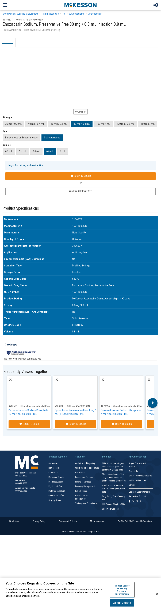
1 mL (62, 151)
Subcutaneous (52, 137)
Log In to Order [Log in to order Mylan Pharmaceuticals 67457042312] (121, 424)
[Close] (157, 594)
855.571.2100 (21, 476)
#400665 (13, 406)
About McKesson (138, 456)
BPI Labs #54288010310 (78, 406)
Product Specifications (21, 208)
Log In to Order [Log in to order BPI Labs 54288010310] (75, 424)
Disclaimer (14, 521)
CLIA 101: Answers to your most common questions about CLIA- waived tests (113, 466)
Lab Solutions (81, 491)
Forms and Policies (68, 521)
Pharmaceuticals (50, 13)
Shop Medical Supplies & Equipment (20, 13)
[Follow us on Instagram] (133, 501)
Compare (80, 112)
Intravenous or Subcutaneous (21, 137)
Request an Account (137, 496)
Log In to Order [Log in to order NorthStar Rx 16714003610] (80, 176)
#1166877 (8, 19)
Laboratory (53, 472)
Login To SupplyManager (139, 492)
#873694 (105, 406)
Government (53, 463)
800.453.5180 (21, 491)
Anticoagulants (76, 13)
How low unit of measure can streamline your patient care (113, 488)
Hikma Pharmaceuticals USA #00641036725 (42, 406)
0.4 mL (22, 151)
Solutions (80, 456)
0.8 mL (50, 151)
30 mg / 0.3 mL (13, 123)
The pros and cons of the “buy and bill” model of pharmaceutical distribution (114, 477)
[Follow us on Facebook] (129, 501)
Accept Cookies (122, 602)
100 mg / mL (103, 123)
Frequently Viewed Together (25, 371)
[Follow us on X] (137, 501)
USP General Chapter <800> (113, 504)
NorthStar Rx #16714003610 (30, 19)
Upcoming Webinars (110, 509)
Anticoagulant (95, 13)
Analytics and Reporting (85, 463)
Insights (106, 456)
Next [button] (153, 403)
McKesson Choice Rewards (140, 476)
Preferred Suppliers (56, 491)
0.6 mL (36, 151)
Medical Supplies (57, 456)
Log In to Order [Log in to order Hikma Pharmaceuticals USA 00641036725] (29, 424)
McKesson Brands (56, 477)
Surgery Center (54, 500)
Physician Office (55, 486)
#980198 (59, 406)
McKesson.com (97, 521)
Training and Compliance (86, 503)
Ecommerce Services (84, 477)
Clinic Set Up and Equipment (87, 468)
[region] (80, 594)
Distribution (80, 472)
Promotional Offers (56, 495)
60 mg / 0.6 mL (59, 123)
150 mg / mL (148, 123)
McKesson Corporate (137, 480)
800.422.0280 (21, 483)
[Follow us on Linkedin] (141, 501)
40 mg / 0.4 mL (36, 123)
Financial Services (83, 482)
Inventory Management (85, 486)
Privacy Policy (39, 521)
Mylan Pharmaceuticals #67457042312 (132, 406)
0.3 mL (9, 151)
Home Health (54, 468)
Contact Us (133, 471)
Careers (132, 485)
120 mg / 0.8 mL (125, 123)
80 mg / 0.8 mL (82, 123)
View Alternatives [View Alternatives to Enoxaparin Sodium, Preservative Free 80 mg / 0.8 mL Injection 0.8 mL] (80, 191)
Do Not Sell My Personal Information (135, 521)
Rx (64, 13)
